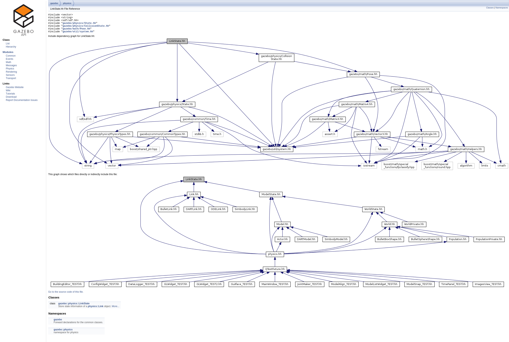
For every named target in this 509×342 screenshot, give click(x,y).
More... (115, 310)
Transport (11, 78)
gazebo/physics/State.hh (79, 25)
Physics (10, 68)
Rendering (11, 71)
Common (11, 55)
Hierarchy (11, 46)
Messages (11, 65)
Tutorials (10, 93)
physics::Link (95, 310)
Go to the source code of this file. (65, 296)
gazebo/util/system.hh (78, 35)
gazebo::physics (63, 333)
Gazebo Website (15, 87)
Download (11, 96)
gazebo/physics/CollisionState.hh (86, 28)
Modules (8, 52)
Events (9, 59)
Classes (490, 7)
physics (67, 3)
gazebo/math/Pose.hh (76, 32)
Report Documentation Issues (22, 100)
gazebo (54, 3)
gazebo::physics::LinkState (74, 307)
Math (8, 62)
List (8, 43)
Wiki (8, 90)
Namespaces (502, 7)
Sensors (10, 75)
